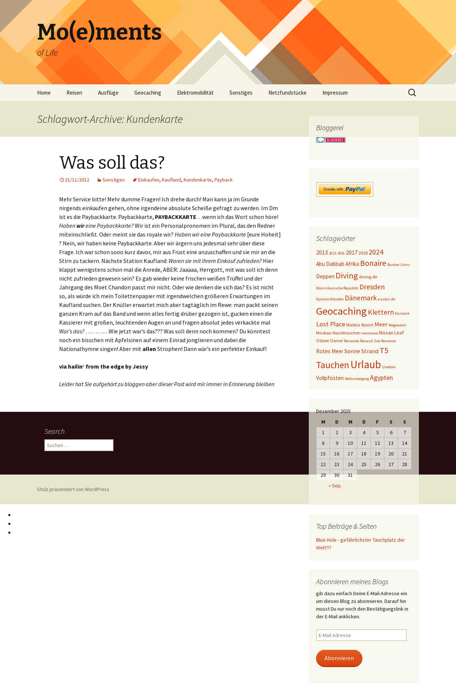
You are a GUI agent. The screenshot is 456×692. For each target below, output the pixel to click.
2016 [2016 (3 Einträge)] (341, 253)
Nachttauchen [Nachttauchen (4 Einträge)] (347, 333)
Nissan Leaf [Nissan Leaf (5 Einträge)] (391, 332)
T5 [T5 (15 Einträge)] (384, 350)
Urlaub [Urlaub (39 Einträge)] (365, 364)
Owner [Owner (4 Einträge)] (336, 340)
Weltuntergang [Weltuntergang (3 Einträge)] (357, 378)
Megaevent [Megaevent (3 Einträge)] (397, 325)
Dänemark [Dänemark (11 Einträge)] (361, 297)
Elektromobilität (195, 92)
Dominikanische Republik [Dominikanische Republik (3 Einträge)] (337, 288)
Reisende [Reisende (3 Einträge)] (351, 340)
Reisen (74, 92)
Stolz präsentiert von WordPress (73, 489)
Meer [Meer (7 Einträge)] (380, 324)
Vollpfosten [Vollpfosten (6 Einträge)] (330, 377)
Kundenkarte (198, 179)
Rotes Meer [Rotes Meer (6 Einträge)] (329, 351)
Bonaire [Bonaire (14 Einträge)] (373, 263)
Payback (223, 179)
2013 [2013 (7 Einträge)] (322, 252)
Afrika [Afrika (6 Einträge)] (352, 263)
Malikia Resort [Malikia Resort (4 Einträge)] (359, 324)
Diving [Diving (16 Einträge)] (347, 275)
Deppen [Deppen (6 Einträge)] (325, 276)
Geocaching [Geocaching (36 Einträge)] (341, 311)
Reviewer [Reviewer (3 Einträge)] (388, 340)
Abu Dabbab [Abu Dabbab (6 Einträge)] (330, 263)
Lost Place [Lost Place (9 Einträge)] (330, 324)
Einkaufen (148, 179)
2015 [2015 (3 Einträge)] (332, 253)
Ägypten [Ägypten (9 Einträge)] (381, 377)
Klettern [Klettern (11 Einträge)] (381, 312)
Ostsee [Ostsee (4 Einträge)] (322, 340)
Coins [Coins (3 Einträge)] (405, 264)
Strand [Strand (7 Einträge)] (370, 351)
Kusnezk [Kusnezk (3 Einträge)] (402, 313)
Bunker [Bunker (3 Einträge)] (393, 264)
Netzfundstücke (287, 92)
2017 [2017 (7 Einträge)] (352, 252)
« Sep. (335, 485)
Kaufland (171, 179)
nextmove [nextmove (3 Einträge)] (370, 333)
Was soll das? (112, 162)
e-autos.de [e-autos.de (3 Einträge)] (386, 299)
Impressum (335, 92)
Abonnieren (339, 658)
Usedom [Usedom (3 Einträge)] (389, 367)
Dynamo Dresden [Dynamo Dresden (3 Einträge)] (330, 299)
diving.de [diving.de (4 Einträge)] (368, 276)
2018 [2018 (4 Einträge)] (363, 253)
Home (44, 92)
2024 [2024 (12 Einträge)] (376, 252)
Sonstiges (241, 92)
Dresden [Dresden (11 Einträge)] (372, 286)
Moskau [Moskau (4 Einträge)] (324, 333)
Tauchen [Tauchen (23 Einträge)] (332, 365)
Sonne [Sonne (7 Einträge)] (352, 351)
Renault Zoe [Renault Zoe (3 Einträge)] (370, 340)
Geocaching (147, 92)
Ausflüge (108, 92)
